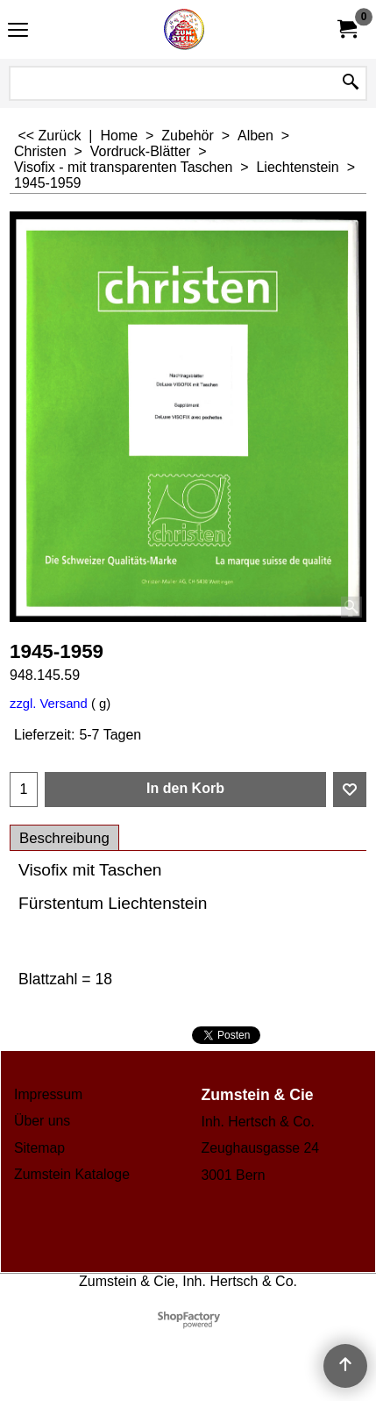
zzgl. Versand (49, 704)
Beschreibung (64, 838)
